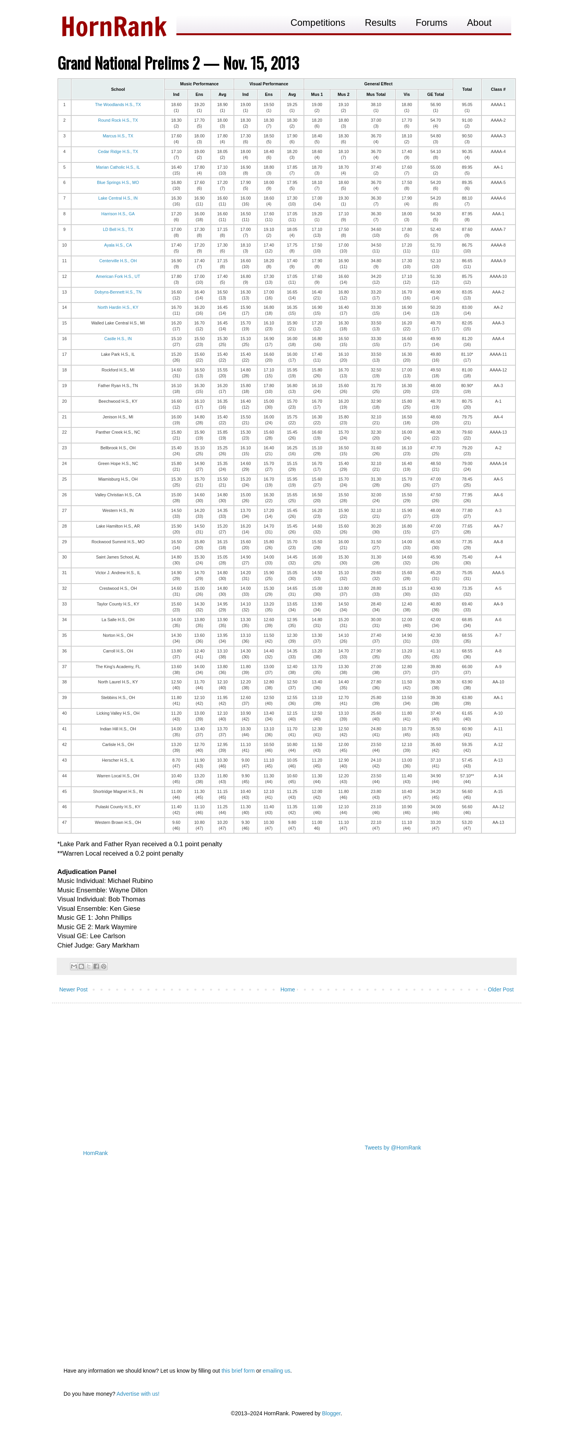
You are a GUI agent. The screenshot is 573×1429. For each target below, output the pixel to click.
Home (287, 989)
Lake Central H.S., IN (118, 198)
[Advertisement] (287, 1069)
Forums (431, 22)
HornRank (95, 1153)
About (479, 22)
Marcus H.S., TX (118, 135)
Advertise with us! (138, 1394)
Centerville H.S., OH (118, 260)
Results (380, 22)
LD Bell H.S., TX (118, 229)
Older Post (501, 989)
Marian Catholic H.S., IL (118, 167)
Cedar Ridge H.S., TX (118, 151)
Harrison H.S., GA (118, 213)
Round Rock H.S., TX (118, 120)
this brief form (238, 1371)
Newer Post (73, 989)
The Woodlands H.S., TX (118, 104)
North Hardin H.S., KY (118, 307)
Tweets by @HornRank (393, 1147)
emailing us (276, 1371)
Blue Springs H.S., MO (118, 182)
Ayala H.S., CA (118, 245)
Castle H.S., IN (117, 338)
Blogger (331, 1413)
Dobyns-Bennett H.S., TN (118, 292)
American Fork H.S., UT (118, 276)
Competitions (318, 22)
